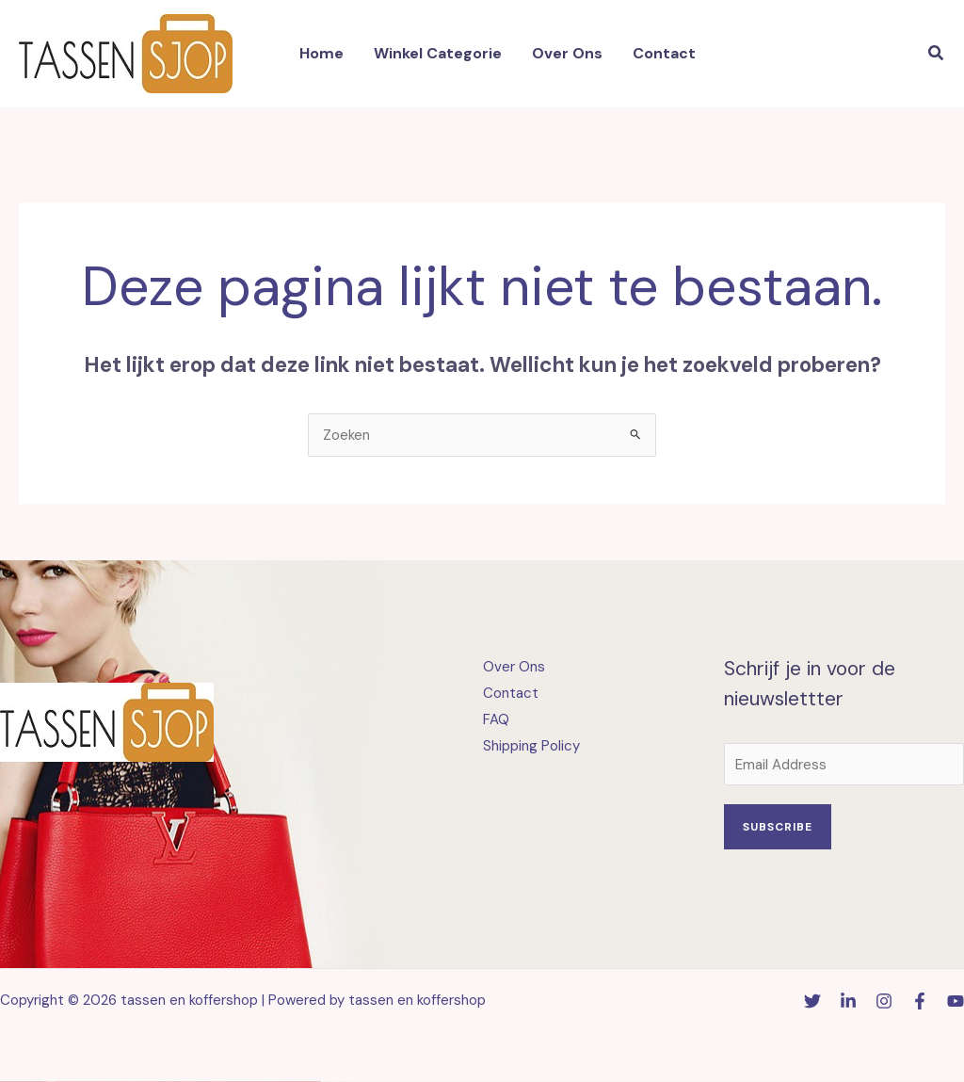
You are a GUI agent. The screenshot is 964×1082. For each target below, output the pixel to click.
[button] (936, 54)
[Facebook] (919, 1001)
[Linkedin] (848, 1001)
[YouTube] (955, 1001)
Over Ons (514, 666)
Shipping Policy (531, 745)
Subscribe (777, 826)
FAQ (496, 719)
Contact (510, 693)
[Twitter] (812, 1001)
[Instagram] (884, 1001)
